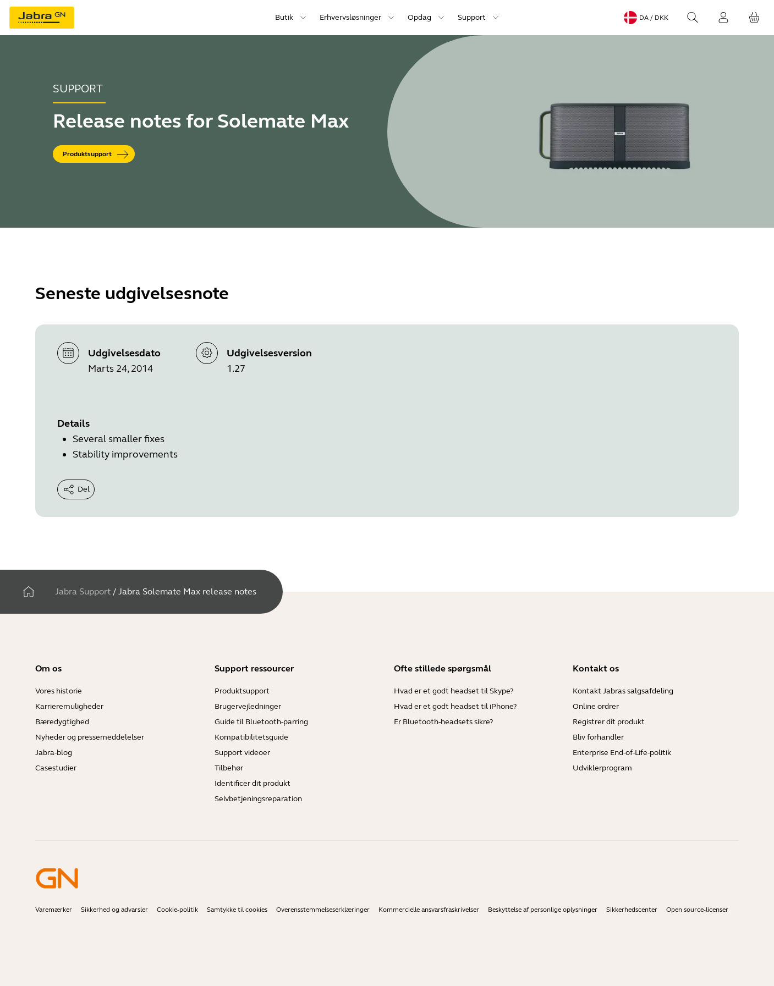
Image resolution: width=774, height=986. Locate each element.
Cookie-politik (177, 909)
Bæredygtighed (62, 721)
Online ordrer (596, 706)
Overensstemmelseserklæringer (323, 909)
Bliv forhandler (598, 737)
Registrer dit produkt (609, 721)
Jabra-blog (53, 752)
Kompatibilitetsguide (251, 737)
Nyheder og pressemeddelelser (89, 737)
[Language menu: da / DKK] (646, 17)
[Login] (723, 17)
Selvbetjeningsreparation (258, 798)
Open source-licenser (697, 909)
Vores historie (58, 691)
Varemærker (53, 909)
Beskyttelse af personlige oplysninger (542, 909)
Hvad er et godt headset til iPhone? (455, 706)
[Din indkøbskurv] (754, 17)
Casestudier (55, 768)
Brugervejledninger (248, 706)
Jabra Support (83, 591)
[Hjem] (28, 592)
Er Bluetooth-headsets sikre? (443, 721)
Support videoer (242, 752)
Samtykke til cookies (237, 909)
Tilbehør (229, 768)
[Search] (692, 17)
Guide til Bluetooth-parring (261, 721)
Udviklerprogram (602, 768)
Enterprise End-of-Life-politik (622, 752)
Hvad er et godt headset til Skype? (453, 691)
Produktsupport (242, 691)
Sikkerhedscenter (631, 909)
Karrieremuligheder (69, 706)
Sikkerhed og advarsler (114, 909)
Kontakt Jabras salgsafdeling (623, 691)
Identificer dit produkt (252, 783)
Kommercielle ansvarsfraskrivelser (428, 909)
